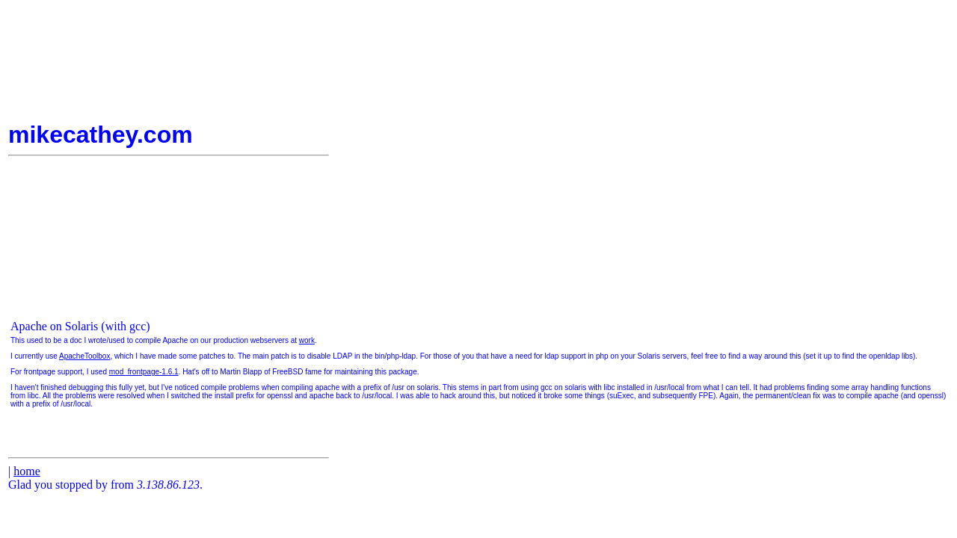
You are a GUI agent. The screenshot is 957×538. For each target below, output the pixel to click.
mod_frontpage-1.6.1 (144, 372)
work (307, 340)
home (26, 471)
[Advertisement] (904, 148)
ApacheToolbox (84, 356)
